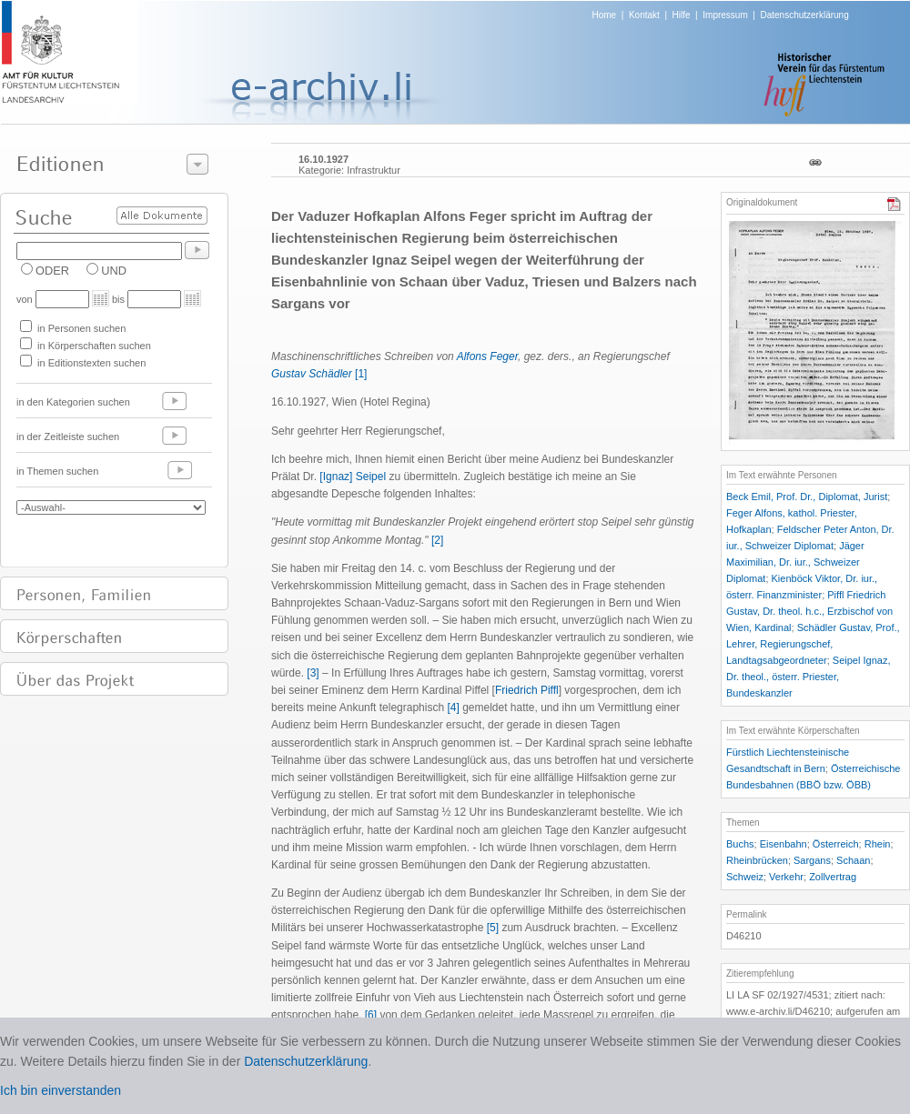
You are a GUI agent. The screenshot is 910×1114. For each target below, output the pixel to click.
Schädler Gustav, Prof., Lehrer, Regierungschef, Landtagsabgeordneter (813, 644)
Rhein (877, 843)
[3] (312, 673)
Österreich (836, 843)
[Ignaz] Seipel (352, 476)
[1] (361, 373)
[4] (453, 707)
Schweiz (744, 876)
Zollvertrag (832, 876)
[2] (437, 540)
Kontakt (644, 15)
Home (604, 15)
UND (113, 270)
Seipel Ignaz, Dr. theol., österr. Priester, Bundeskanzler (808, 676)
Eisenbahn (783, 843)
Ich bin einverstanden (60, 1090)
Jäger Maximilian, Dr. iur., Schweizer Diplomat (795, 562)
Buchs (740, 843)
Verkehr (786, 876)
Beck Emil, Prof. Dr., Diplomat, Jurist (806, 496)
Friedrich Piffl (527, 690)
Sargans (812, 860)
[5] (493, 927)
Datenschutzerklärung (804, 15)
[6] (371, 1015)
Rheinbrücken (757, 860)
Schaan (853, 860)
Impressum (725, 15)
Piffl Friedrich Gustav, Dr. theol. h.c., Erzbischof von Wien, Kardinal (809, 611)
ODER (52, 270)
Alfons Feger (487, 356)
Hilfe (681, 15)
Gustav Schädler (311, 373)
